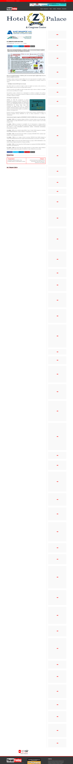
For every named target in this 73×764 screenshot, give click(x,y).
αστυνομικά (61, 762)
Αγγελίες (54, 8)
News (26, 43)
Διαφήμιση (18, 0)
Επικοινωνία (64, 8)
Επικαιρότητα (46, 8)
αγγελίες (49, 762)
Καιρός (51, 8)
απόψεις (57, 762)
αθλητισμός (53, 762)
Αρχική (41, 8)
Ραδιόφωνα (59, 8)
